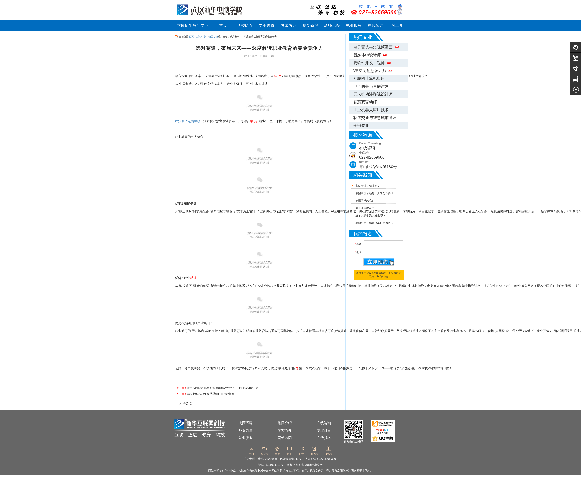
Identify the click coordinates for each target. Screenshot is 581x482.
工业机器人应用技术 (371, 110)
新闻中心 (201, 36)
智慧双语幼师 (365, 102)
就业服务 (354, 25)
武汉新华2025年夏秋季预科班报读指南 (210, 393)
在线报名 (324, 438)
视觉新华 (310, 25)
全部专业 (361, 125)
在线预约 (375, 25)
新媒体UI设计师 (370, 55)
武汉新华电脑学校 (187, 121)
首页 (223, 25)
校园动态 (213, 36)
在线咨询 (324, 423)
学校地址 (383, 165)
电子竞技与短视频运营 (376, 47)
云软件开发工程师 (372, 63)
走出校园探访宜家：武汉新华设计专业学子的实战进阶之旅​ (222, 387)
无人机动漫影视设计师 (373, 94)
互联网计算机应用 (369, 78)
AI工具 (397, 25)
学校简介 (245, 25)
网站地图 (285, 438)
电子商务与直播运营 (371, 86)
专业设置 (267, 25)
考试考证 (288, 25)
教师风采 (332, 25)
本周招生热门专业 (192, 25)
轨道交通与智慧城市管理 (374, 117)
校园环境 (245, 423)
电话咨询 (383, 155)
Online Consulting (383, 146)
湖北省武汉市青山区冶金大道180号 (279, 458)
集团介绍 (285, 423)
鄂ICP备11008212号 (270, 464)
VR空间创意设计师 (372, 70)
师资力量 (245, 430)
